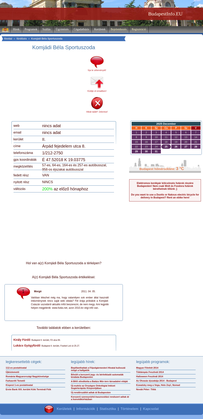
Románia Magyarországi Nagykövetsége (27, 376)
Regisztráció (139, 29)
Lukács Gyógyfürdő (27, 345)
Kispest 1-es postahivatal (19, 385)
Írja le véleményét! (97, 70)
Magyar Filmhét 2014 (147, 368)
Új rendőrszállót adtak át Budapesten (91, 392)
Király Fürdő (22, 339)
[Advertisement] (47, 87)
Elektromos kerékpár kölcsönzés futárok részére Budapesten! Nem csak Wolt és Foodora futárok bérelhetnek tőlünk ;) (165, 186)
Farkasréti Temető (15, 380)
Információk (85, 409)
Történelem (129, 409)
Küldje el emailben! (97, 91)
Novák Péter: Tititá (146, 389)
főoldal (8, 38)
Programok (31, 29)
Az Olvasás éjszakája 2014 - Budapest (156, 380)
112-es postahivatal (16, 368)
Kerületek (99, 29)
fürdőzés (22, 38)
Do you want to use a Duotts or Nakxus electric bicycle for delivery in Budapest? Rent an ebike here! (165, 196)
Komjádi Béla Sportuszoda (46, 38)
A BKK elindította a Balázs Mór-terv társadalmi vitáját (99, 381)
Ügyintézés (62, 29)
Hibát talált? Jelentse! (97, 112)
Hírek (16, 29)
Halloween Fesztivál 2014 (149, 376)
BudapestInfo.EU (165, 13)
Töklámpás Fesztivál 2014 (150, 372)
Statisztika (108, 409)
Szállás (46, 29)
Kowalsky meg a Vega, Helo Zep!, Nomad (158, 385)
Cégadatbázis (81, 29)
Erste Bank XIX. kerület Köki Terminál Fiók (28, 389)
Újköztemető (12, 372)
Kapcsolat (151, 409)
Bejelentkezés (119, 29)
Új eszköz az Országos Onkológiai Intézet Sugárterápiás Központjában (93, 386)
